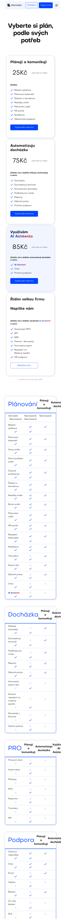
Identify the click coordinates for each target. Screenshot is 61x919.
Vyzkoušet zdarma (24, 281)
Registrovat (46, 5)
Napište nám (24, 365)
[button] (56, 5)
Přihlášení (31, 5)
